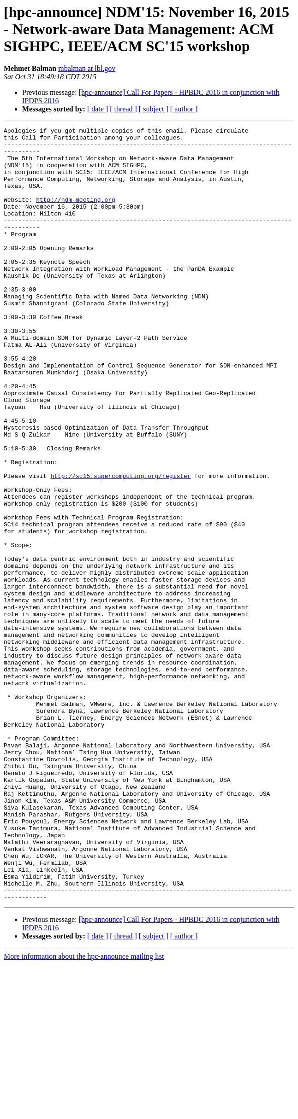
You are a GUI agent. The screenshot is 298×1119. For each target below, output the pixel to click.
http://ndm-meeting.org (75, 214)
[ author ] (184, 109)
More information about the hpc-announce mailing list (84, 1111)
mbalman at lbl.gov (86, 68)
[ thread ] (123, 109)
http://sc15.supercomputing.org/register (120, 546)
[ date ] (97, 109)
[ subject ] (153, 109)
